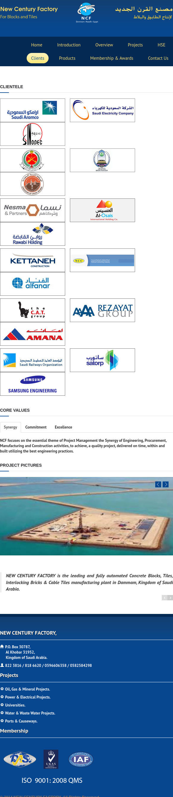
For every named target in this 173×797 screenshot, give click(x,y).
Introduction (69, 45)
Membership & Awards (111, 58)
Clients (37, 58)
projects (135, 45)
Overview (104, 45)
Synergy (10, 427)
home (36, 45)
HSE (161, 45)
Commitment (36, 427)
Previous (158, 484)
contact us (158, 58)
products (67, 58)
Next (166, 484)
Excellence (63, 427)
